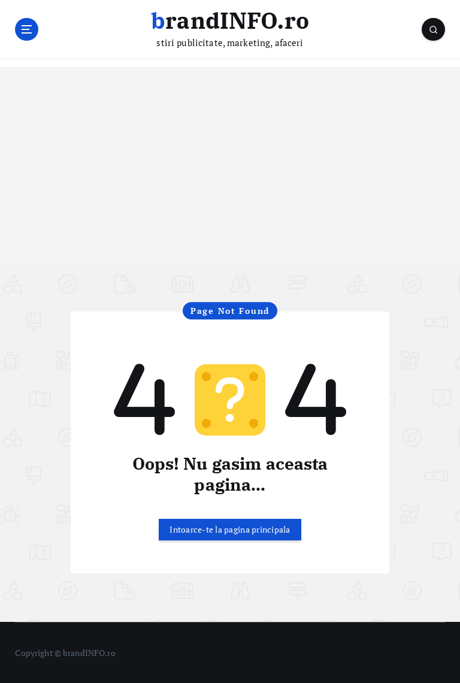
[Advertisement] (230, 180)
